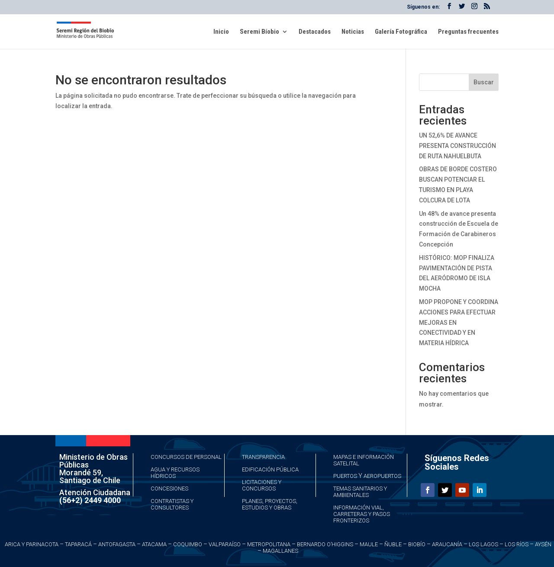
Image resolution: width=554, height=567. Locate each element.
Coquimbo (187, 544)
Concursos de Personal (186, 457)
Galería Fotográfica (401, 32)
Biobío (416, 544)
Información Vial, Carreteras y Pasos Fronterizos (361, 514)
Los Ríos (516, 544)
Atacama (154, 544)
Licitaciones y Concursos (261, 485)
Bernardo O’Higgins (325, 544)
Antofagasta (116, 544)
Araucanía (447, 544)
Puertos (345, 476)
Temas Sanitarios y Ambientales (360, 491)
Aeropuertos (382, 476)
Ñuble (393, 544)
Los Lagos (483, 544)
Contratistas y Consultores (172, 504)
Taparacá (78, 544)
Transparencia (263, 457)
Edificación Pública (270, 469)
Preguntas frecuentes (468, 32)
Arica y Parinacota (31, 544)
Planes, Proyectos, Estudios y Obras (269, 504)
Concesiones (169, 488)
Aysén (543, 544)
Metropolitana (268, 544)
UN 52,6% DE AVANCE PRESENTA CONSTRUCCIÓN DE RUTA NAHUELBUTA (457, 146)
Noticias (352, 32)
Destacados (315, 32)
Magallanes (280, 551)
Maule (369, 544)
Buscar (483, 82)
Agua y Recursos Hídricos (175, 472)
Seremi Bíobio (259, 32)
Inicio (221, 32)
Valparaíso (225, 544)
